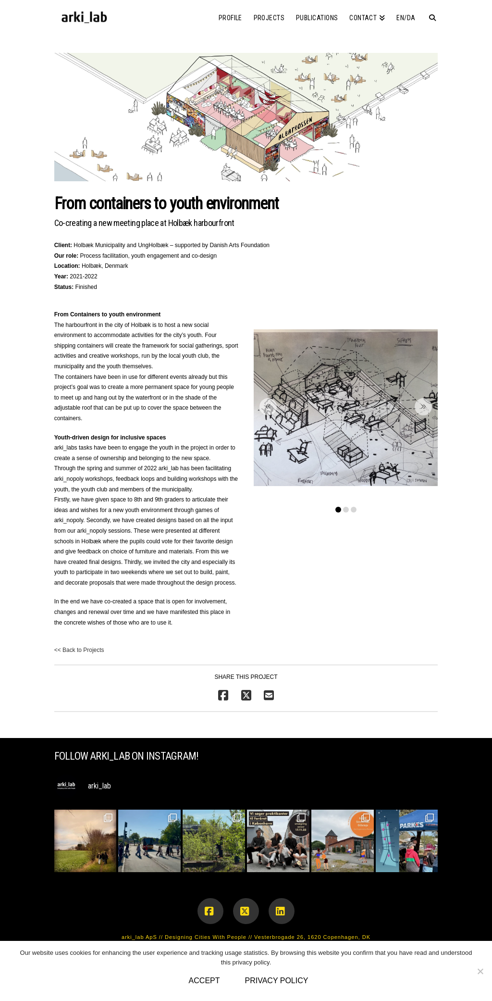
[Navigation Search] (429, 14)
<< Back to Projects (79, 650)
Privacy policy (276, 980)
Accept (204, 980)
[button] (346, 407)
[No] (480, 971)
